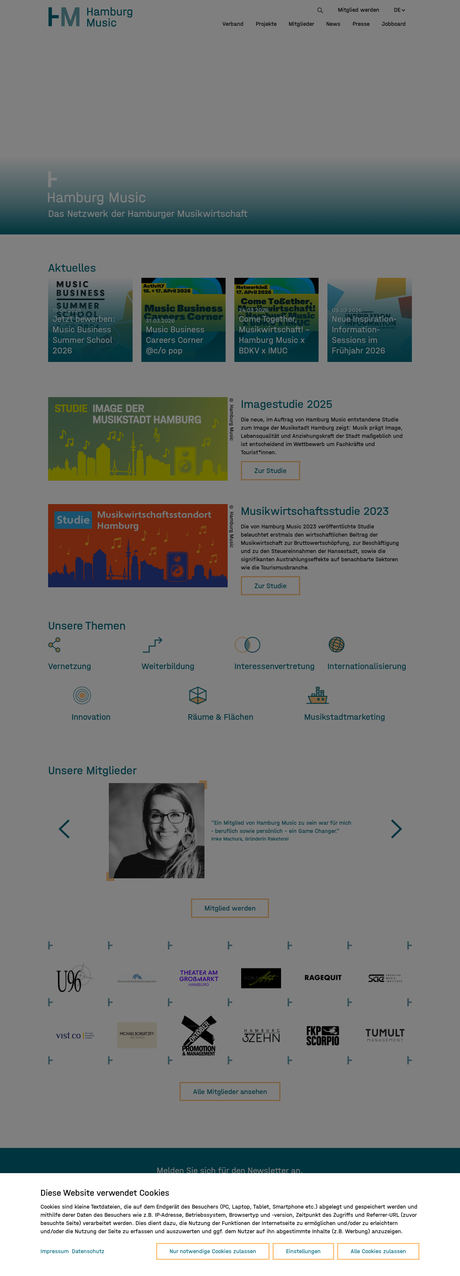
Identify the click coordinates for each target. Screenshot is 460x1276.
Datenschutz (88, 1251)
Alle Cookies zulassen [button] (378, 1251)
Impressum (54, 1251)
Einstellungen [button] (303, 1251)
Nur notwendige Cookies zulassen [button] (213, 1251)
